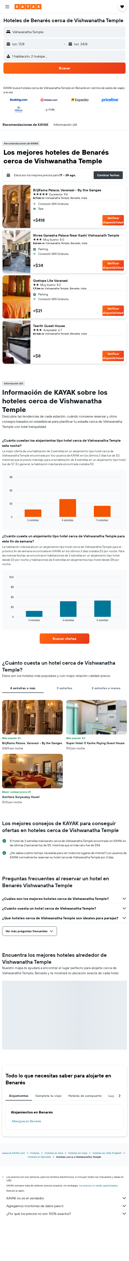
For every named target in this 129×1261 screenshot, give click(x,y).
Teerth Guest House (49, 326)
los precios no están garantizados (98, 1185)
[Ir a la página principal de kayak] (28, 6)
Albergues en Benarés (26, 1121)
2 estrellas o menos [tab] (106, 688)
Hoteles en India (77, 1153)
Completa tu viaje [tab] (48, 1096)
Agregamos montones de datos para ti (66, 1205)
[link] (65, 638)
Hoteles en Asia (54, 1153)
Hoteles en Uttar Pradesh (107, 1153)
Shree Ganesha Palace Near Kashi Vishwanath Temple (76, 235)
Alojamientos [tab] (18, 1096)
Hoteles (34, 1153)
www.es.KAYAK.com (13, 1153)
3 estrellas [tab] (64, 688)
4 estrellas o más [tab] (22, 688)
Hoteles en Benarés (39, 1156)
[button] (7, 6)
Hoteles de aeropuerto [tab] (85, 1096)
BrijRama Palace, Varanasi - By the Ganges (67, 190)
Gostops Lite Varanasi (50, 280)
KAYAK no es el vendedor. (66, 1198)
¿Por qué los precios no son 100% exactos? (66, 1213)
